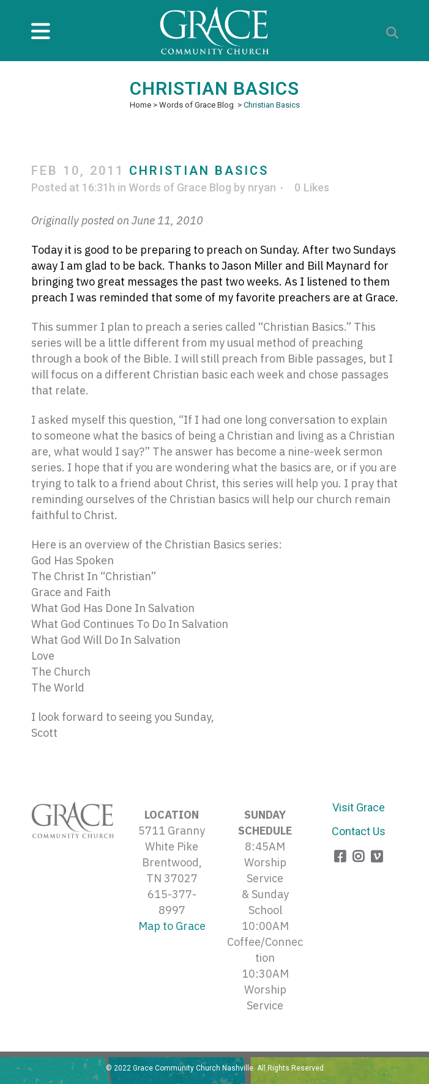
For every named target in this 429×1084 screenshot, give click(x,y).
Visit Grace (358, 807)
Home (140, 104)
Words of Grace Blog (196, 104)
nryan (262, 187)
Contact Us (359, 831)
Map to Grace (172, 926)
